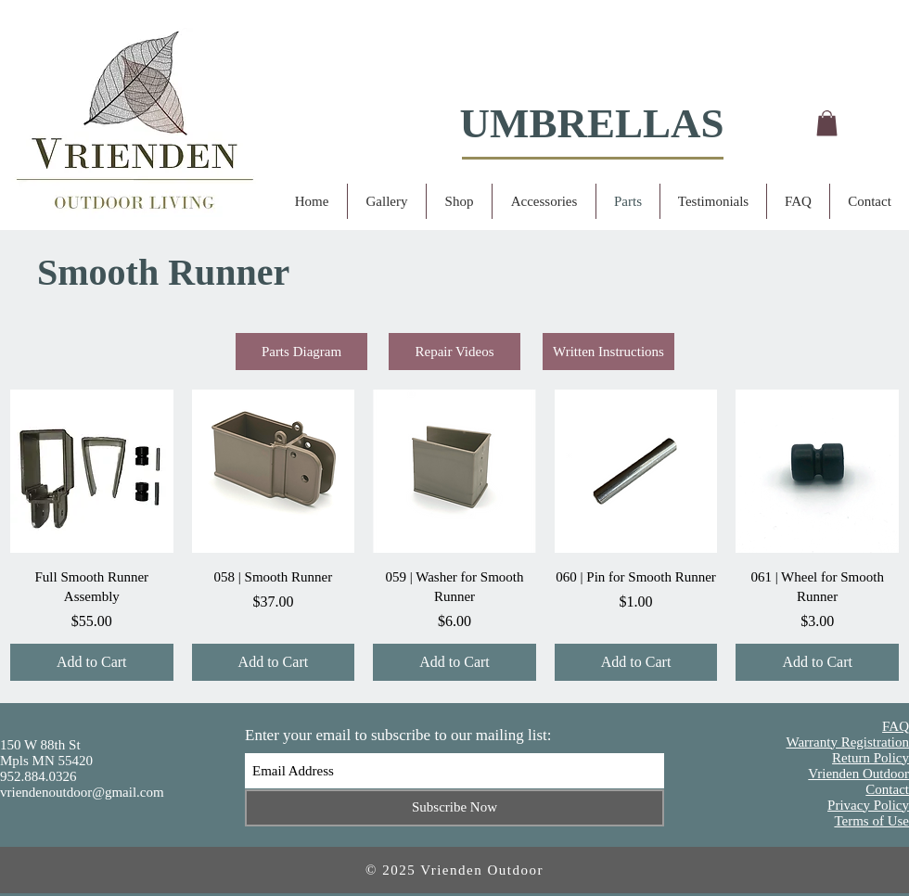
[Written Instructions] (608, 351)
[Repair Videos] (454, 351)
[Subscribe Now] (454, 807)
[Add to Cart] (91, 662)
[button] (827, 122)
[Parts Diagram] (301, 351)
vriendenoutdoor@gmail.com (82, 792)
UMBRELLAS (591, 123)
